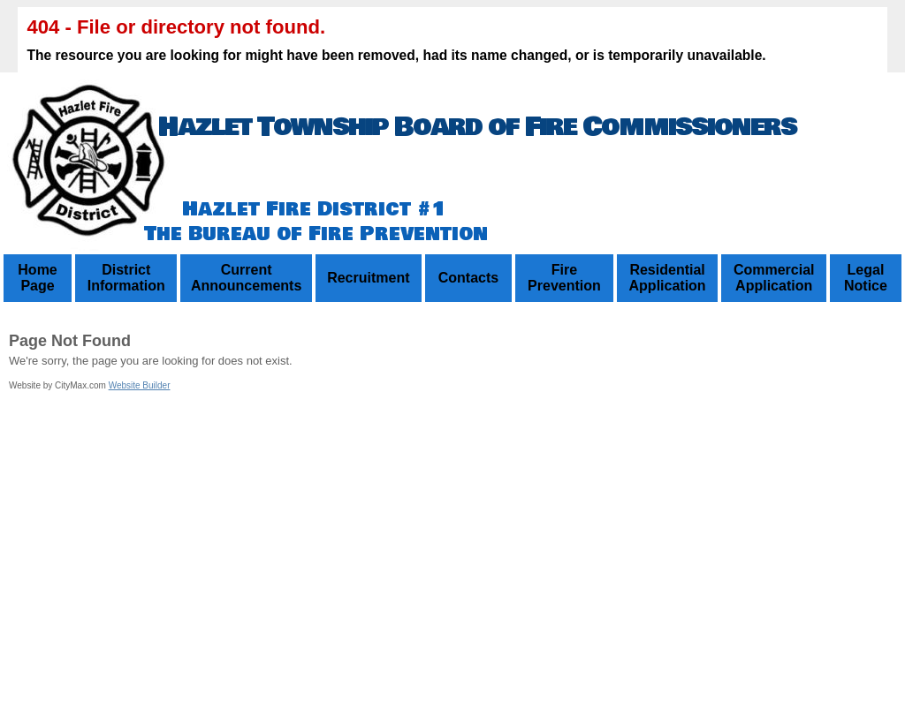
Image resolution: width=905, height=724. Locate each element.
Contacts (468, 277)
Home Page (37, 277)
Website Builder (140, 385)
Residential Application (667, 277)
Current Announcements (246, 277)
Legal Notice (865, 277)
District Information (126, 277)
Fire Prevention (564, 277)
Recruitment (368, 277)
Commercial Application (774, 277)
